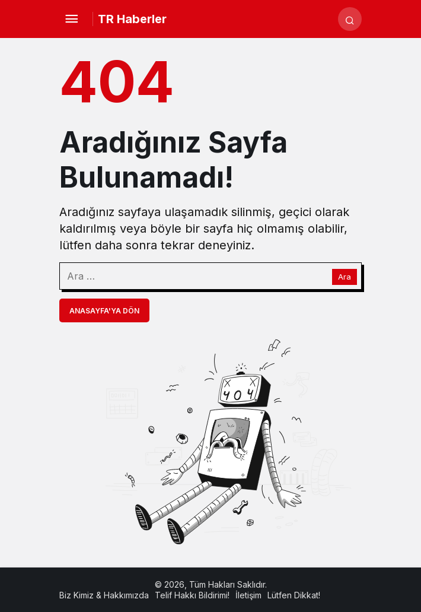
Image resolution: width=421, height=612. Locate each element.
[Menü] (71, 19)
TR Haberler (132, 19)
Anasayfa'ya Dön (104, 310)
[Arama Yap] (350, 19)
